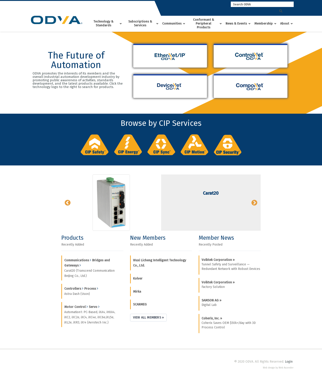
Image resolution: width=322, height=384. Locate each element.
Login (289, 362)
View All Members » (148, 317)
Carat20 (211, 193)
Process (90, 289)
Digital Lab (211, 302)
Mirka (137, 292)
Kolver (137, 278)
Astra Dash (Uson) (77, 294)
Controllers (72, 289)
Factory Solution (218, 284)
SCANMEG (140, 304)
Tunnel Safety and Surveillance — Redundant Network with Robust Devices (231, 264)
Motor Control (75, 307)
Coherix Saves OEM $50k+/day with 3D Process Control (229, 322)
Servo (93, 307)
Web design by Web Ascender (278, 367)
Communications (76, 260)
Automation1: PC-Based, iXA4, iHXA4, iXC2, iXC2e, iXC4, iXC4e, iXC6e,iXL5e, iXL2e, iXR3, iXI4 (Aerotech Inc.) (89, 317)
